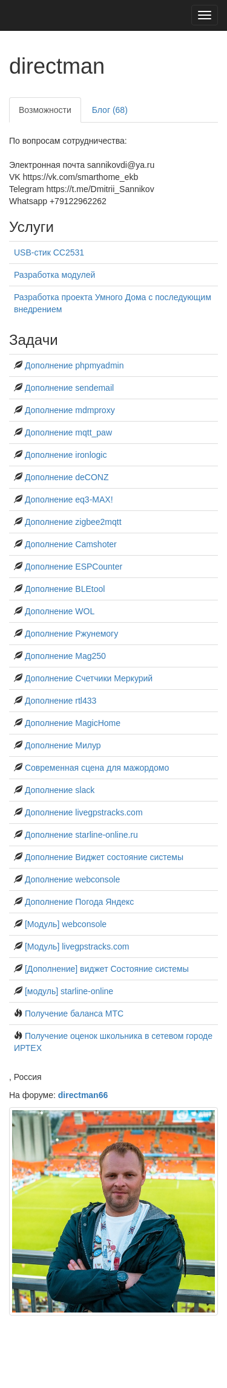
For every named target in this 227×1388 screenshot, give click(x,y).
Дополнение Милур (63, 745)
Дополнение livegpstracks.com (84, 812)
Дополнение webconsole (72, 879)
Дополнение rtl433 (60, 700)
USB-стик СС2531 (49, 252)
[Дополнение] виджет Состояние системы (107, 969)
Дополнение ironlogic (66, 455)
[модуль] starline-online (69, 991)
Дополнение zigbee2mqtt (73, 522)
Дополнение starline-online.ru (81, 835)
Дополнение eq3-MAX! (69, 499)
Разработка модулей (54, 275)
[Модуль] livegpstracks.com (77, 946)
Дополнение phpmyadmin (74, 365)
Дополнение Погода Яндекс (79, 902)
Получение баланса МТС (74, 1013)
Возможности (45, 110)
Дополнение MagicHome (72, 723)
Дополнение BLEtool (65, 589)
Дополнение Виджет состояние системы (104, 857)
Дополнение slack (59, 790)
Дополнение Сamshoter (71, 544)
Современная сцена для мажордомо (97, 768)
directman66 (83, 1095)
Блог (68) (110, 110)
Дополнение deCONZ (67, 477)
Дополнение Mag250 (65, 656)
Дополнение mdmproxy (70, 410)
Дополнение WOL (59, 611)
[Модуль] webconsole (66, 924)
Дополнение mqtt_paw (68, 432)
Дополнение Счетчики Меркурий (89, 678)
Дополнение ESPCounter (73, 566)
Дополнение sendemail (69, 388)
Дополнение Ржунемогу (71, 633)
